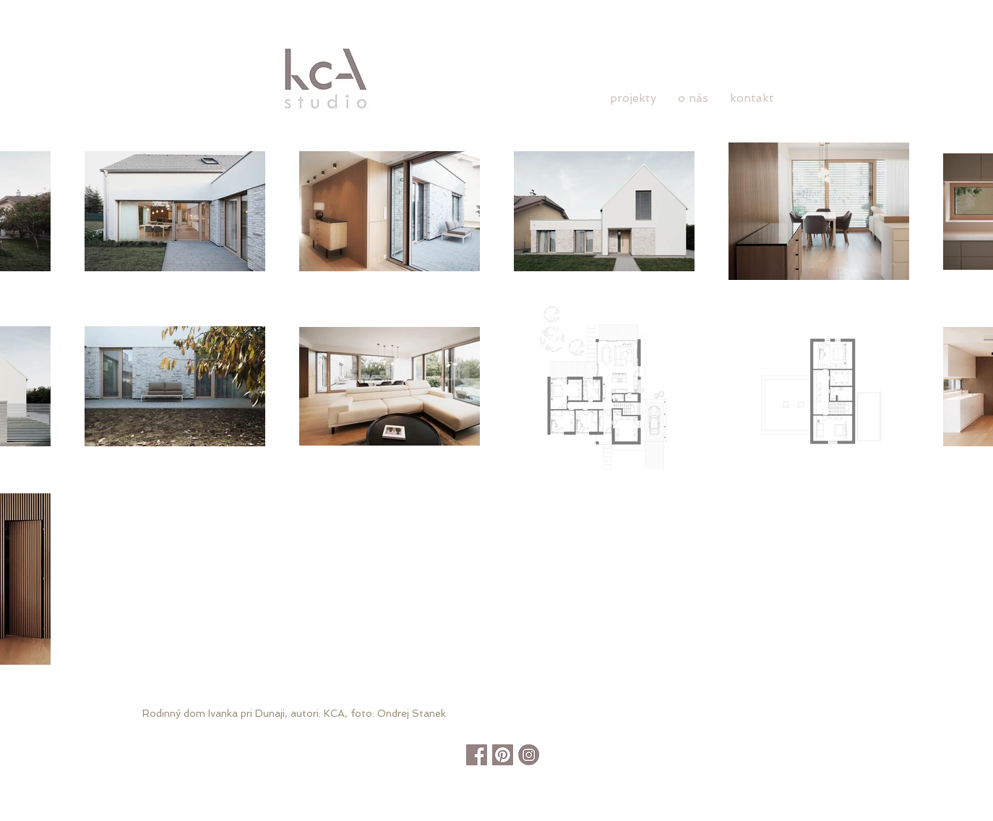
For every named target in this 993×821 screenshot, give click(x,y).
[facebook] (476, 754)
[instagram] (528, 754)
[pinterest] (502, 754)
